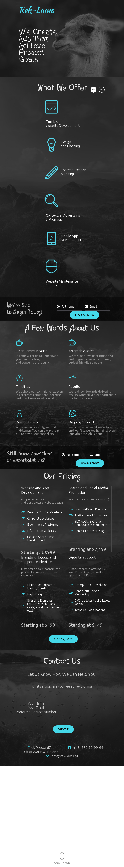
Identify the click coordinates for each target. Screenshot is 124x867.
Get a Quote (63, 639)
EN (93, 89)
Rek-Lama (36, 10)
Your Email (36, 707)
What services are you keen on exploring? (62, 686)
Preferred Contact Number (36, 712)
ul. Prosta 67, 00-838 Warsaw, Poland (39, 749)
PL (101, 89)
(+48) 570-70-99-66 (87, 747)
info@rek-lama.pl (64, 756)
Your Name (36, 703)
